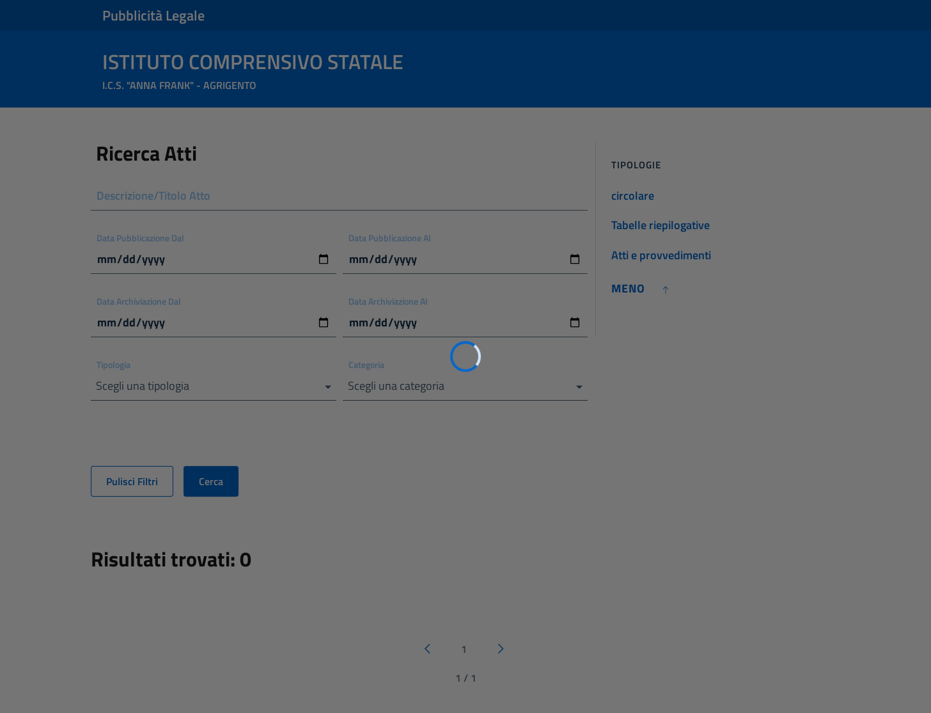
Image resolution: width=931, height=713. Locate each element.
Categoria (366, 364)
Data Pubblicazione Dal (140, 237)
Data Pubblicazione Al (389, 237)
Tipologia (113, 364)
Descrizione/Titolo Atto (153, 195)
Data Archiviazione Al (388, 301)
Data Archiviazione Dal (139, 301)
